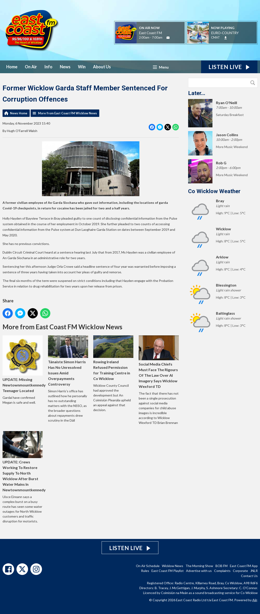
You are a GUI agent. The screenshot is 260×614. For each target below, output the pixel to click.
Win (82, 66)
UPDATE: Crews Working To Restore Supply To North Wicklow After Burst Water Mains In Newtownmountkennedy (24, 461)
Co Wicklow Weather (214, 191)
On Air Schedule (148, 566)
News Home (18, 113)
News (65, 66)
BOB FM (221, 566)
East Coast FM (150, 33)
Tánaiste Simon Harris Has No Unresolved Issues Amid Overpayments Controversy (68, 360)
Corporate (240, 571)
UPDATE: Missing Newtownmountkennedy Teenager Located (24, 364)
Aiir (254, 600)
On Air (31, 66)
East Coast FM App (244, 566)
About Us (102, 66)
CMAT (215, 37)
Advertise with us (199, 571)
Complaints (222, 571)
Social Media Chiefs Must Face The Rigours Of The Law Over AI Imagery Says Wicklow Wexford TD (159, 362)
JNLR (254, 571)
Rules (145, 571)
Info (48, 66)
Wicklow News (172, 566)
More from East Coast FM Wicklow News (67, 113)
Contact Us (249, 576)
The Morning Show (199, 566)
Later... (196, 93)
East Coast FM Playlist (167, 571)
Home (11, 66)
